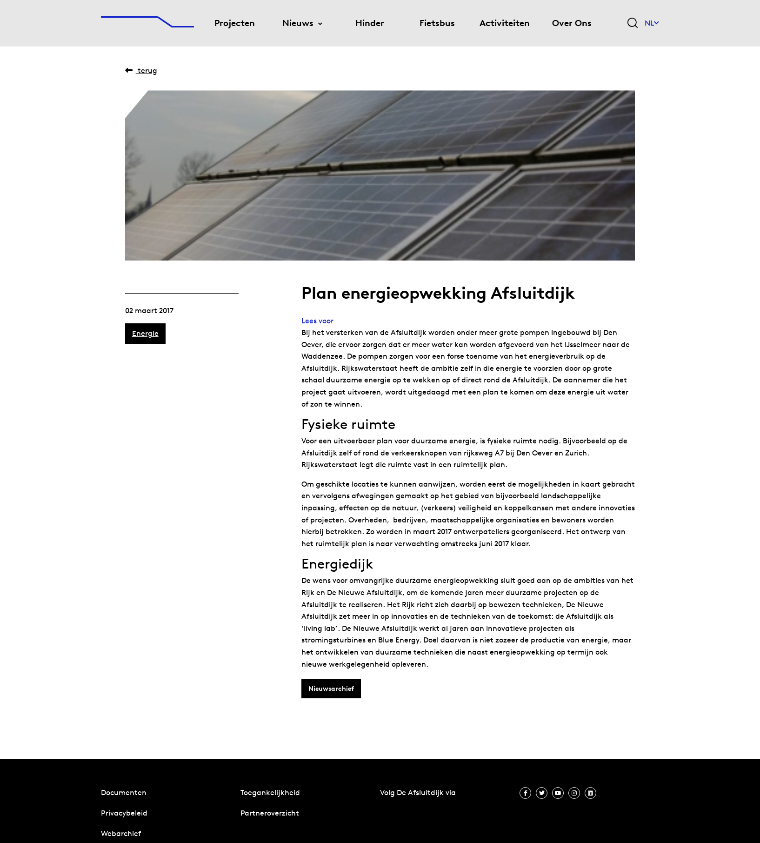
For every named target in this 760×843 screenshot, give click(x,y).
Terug (141, 70)
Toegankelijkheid (270, 792)
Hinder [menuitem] (369, 23)
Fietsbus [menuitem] (437, 23)
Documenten (124, 792)
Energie (145, 333)
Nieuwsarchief (331, 688)
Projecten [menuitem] (234, 23)
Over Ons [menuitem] (572, 23)
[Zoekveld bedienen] (632, 23)
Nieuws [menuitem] (297, 23)
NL (652, 23)
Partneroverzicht (269, 813)
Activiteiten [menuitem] (505, 23)
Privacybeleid (124, 813)
